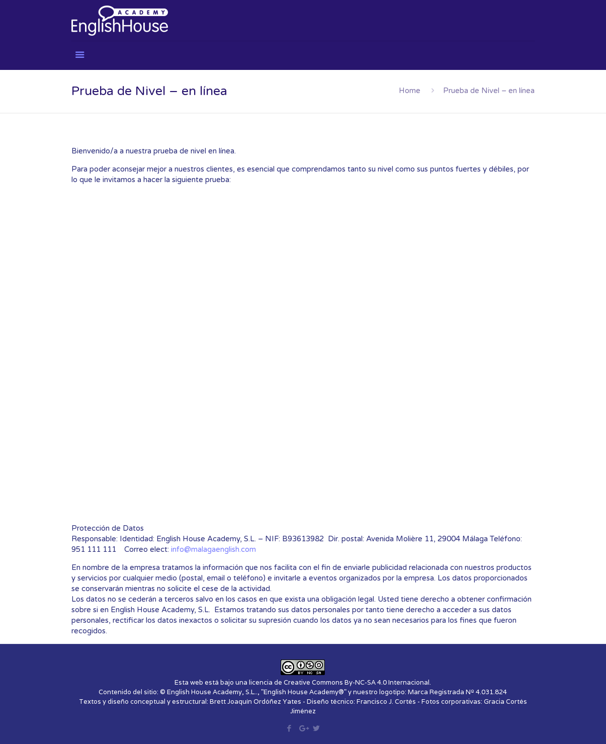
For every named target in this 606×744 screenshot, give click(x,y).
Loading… (272, 362)
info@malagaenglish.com (213, 549)
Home (409, 90)
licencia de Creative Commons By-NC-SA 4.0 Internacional (339, 682)
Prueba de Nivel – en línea (489, 90)
